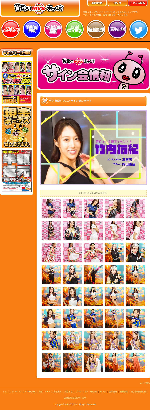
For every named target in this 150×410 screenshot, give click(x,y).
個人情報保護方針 (139, 391)
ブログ (79, 391)
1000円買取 (30, 391)
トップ (6, 391)
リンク (103, 391)
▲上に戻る (145, 383)
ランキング (10, 29)
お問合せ (113, 391)
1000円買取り (32, 29)
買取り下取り (117, 29)
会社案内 (124, 391)
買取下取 (69, 391)
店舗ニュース (74, 29)
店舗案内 (96, 29)
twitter (138, 29)
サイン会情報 (53, 29)
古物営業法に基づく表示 (75, 398)
